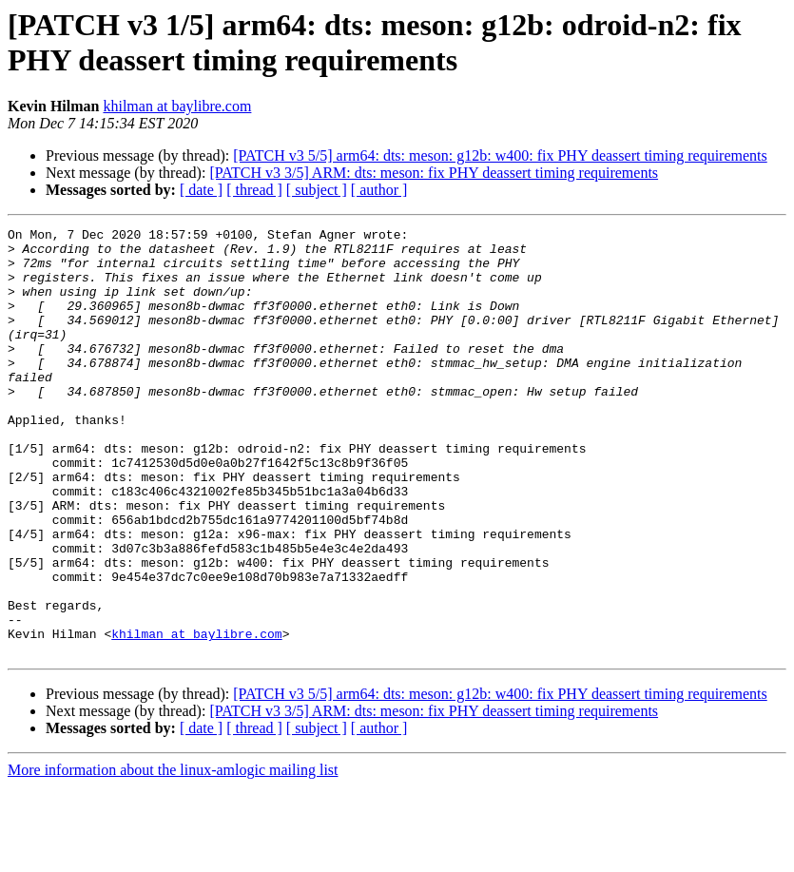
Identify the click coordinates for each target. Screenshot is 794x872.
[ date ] (201, 190)
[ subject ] (316, 190)
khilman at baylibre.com (177, 106)
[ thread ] (254, 190)
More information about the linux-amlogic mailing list (173, 855)
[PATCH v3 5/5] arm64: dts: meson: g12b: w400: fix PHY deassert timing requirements (499, 155)
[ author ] (379, 190)
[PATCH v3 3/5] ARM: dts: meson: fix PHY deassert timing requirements (433, 173)
